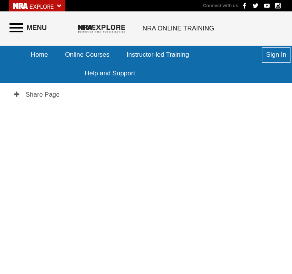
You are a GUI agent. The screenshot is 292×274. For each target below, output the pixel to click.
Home (39, 54)
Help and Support (110, 73)
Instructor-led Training (158, 54)
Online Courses (87, 54)
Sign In (276, 54)
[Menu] (28, 27)
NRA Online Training (178, 28)
